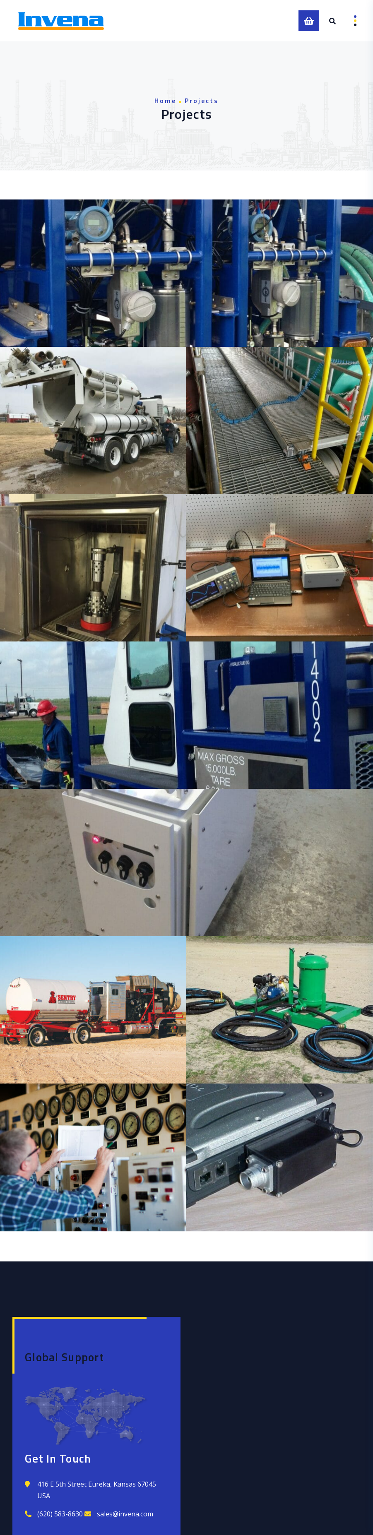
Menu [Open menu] (349, 21)
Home (165, 101)
